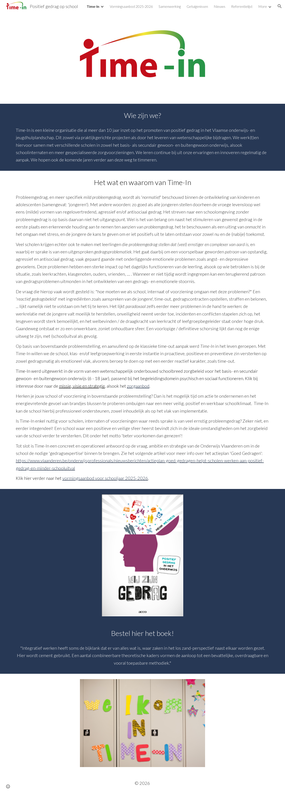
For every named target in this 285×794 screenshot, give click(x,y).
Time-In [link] (93, 6)
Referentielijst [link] (241, 6)
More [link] (262, 6)
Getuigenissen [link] (197, 6)
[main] (142, 137)
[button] (279, 6)
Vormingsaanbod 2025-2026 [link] (131, 6)
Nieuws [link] (219, 6)
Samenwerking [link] (170, 6)
